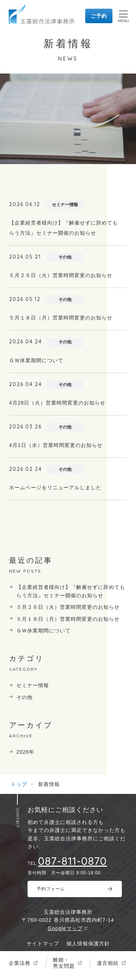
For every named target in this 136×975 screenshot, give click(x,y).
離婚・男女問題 (64, 963)
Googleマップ (65, 928)
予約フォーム (51, 888)
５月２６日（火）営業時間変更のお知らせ (68, 607)
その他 (24, 697)
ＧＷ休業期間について (43, 630)
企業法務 (19, 963)
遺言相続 (108, 963)
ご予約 (99, 16)
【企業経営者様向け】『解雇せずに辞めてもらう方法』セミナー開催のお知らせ (70, 591)
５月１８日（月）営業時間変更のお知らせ (68, 619)
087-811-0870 (72, 861)
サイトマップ (42, 943)
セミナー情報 (32, 685)
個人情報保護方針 (88, 943)
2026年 (25, 752)
